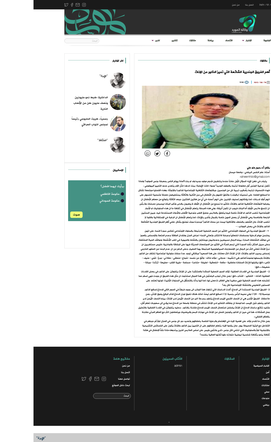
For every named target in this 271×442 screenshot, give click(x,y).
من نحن (202, 5)
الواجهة (233, 40)
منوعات (232, 398)
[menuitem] (233, 40)
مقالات (159, 40)
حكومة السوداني (78, 201)
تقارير (141, 40)
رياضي (232, 405)
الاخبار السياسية (228, 365)
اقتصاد (195, 40)
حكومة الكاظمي (79, 194)
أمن (234, 372)
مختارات (232, 385)
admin (145, 365)
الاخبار (215, 40)
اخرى (124, 40)
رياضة (177, 40)
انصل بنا (216, 5)
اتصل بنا (92, 372)
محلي (233, 392)
